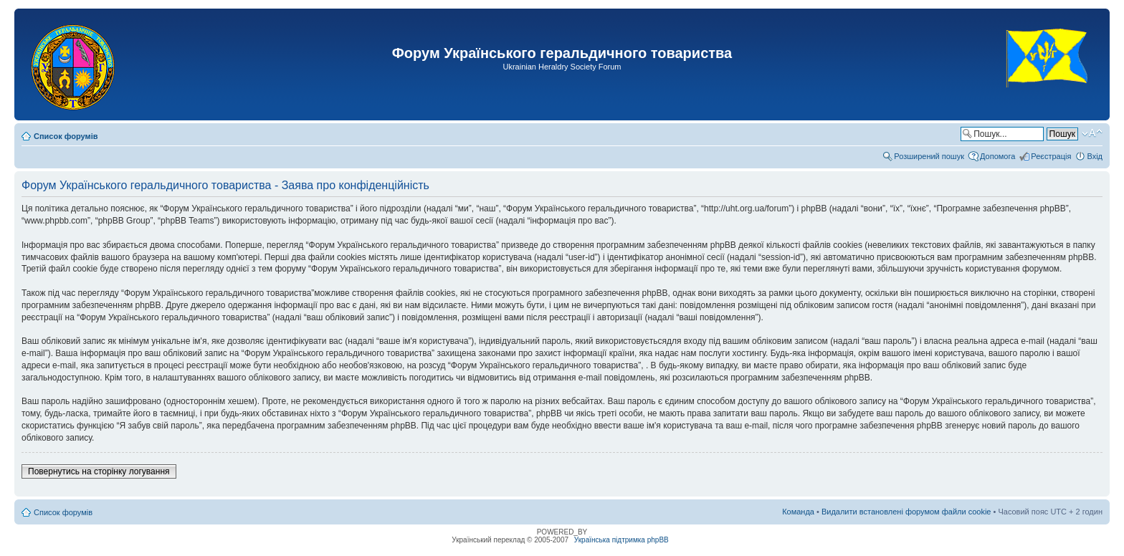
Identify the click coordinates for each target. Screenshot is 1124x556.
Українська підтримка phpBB (621, 540)
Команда (798, 511)
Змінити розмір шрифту (1092, 133)
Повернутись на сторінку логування (99, 471)
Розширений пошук (929, 156)
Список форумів (65, 136)
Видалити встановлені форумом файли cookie (906, 511)
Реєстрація (1051, 156)
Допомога (997, 156)
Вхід (1094, 156)
